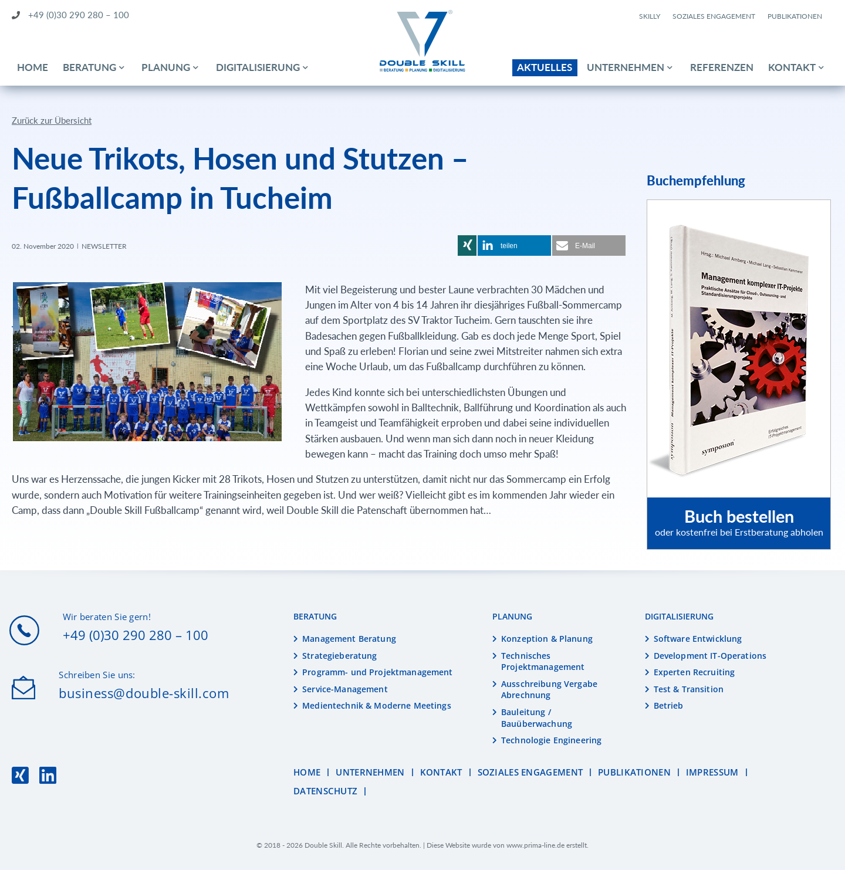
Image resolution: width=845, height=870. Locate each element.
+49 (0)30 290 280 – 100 (70, 14)
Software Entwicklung (698, 639)
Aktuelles (544, 67)
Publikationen (795, 16)
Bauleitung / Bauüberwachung (536, 718)
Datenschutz (325, 792)
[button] (467, 246)
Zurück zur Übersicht (52, 121)
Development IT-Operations (710, 656)
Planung (165, 67)
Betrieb (669, 706)
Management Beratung (349, 639)
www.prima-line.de (535, 846)
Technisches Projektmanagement (542, 662)
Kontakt (792, 67)
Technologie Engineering (551, 741)
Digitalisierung (258, 67)
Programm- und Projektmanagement (377, 673)
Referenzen (721, 67)
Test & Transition (689, 690)
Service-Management (345, 690)
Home (32, 67)
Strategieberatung (339, 656)
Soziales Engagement (713, 16)
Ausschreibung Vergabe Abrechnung (549, 690)
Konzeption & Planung (547, 639)
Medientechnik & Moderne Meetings (376, 706)
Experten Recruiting (694, 673)
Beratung (89, 67)
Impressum (712, 773)
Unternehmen (625, 67)
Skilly (649, 16)
